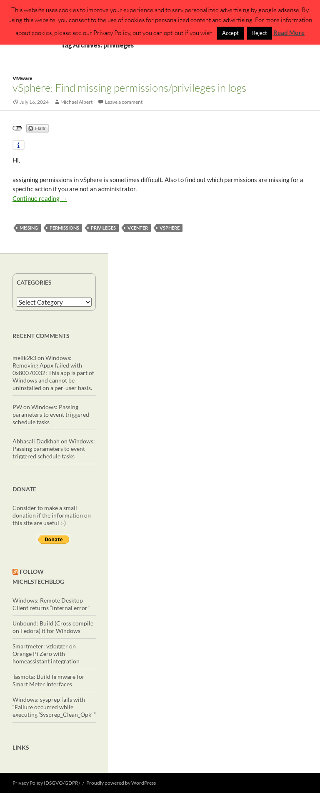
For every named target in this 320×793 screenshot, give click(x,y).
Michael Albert (76, 102)
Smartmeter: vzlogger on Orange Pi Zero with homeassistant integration (46, 654)
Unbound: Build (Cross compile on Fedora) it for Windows (52, 627)
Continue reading (39, 198)
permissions (64, 227)
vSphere (170, 227)
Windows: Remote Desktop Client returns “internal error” (51, 604)
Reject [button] (259, 33)
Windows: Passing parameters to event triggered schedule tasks (50, 414)
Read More (289, 32)
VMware (22, 78)
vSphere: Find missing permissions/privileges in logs (129, 87)
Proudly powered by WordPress (121, 783)
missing (29, 227)
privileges (103, 227)
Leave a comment (123, 102)
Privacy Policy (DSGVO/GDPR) (46, 783)
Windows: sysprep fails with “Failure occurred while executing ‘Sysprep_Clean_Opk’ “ (54, 707)
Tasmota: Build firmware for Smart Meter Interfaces (48, 680)
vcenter (138, 227)
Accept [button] (230, 33)
